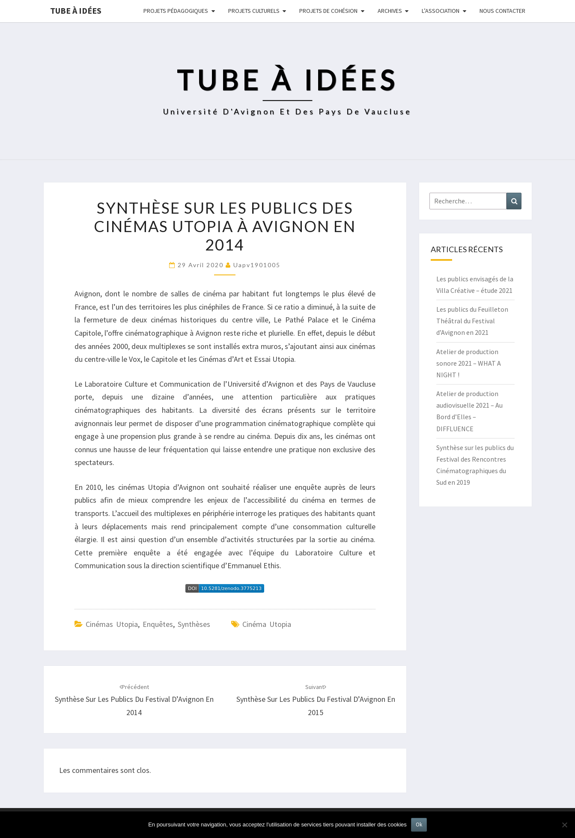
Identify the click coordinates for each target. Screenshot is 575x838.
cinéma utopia (266, 624)
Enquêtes (158, 624)
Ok (419, 824)
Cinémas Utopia (112, 624)
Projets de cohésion (328, 11)
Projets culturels (254, 11)
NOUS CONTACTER (502, 11)
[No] (564, 824)
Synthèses (194, 624)
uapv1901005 (256, 264)
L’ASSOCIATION (440, 11)
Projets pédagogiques (175, 11)
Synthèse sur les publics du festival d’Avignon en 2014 (134, 700)
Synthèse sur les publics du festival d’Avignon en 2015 (315, 700)
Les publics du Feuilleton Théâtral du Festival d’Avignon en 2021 (472, 321)
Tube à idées (75, 10)
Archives (390, 11)
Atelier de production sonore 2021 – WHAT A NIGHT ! (468, 363)
